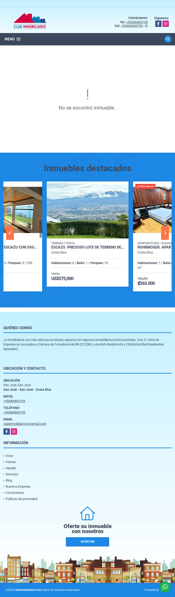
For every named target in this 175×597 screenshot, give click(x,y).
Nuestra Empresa (18, 486)
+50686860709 (137, 22)
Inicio (9, 456)
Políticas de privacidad (21, 499)
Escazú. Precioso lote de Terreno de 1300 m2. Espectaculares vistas (87, 247)
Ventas (11, 462)
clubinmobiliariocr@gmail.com (24, 424)
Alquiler (11, 468)
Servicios (12, 474)
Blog (9, 480)
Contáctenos (15, 493)
